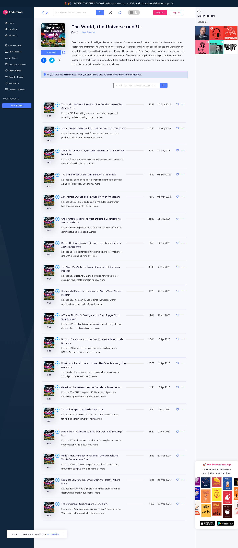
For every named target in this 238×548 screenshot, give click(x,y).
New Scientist (89, 32)
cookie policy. (53, 533)
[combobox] (75, 12)
